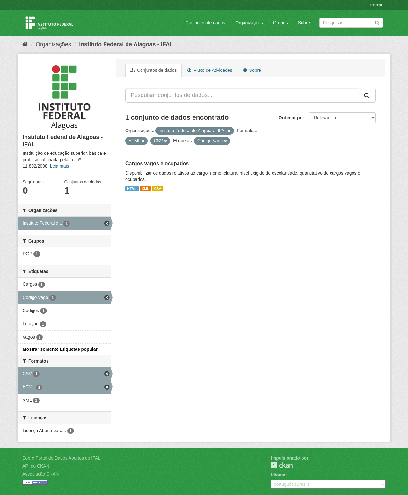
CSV (157, 189)
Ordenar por (291, 117)
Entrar (376, 5)
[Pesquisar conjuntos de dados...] (242, 95)
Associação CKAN (40, 473)
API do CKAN (35, 466)
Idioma (278, 474)
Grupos (280, 22)
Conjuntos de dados (205, 22)
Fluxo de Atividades (209, 70)
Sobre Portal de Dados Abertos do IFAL (61, 458)
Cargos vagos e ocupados (157, 163)
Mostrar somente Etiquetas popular (60, 349)
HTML (131, 189)
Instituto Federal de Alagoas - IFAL (126, 44)
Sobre (304, 22)
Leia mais (59, 166)
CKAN (282, 465)
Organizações (249, 22)
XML (145, 189)
